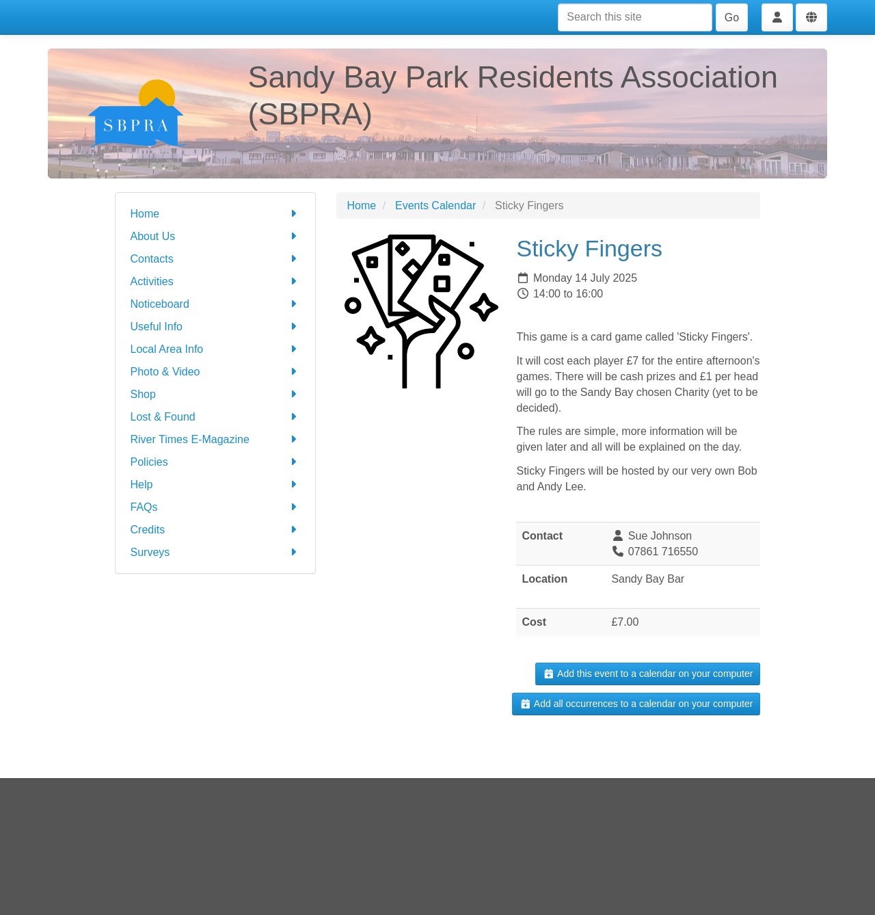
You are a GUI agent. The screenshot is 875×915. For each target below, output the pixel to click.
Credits (216, 530)
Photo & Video (216, 372)
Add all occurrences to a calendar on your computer (636, 703)
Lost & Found (216, 417)
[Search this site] (635, 17)
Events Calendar (435, 205)
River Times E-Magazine (216, 439)
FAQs (216, 507)
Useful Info (216, 326)
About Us (216, 236)
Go (732, 17)
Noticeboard (216, 304)
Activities (216, 281)
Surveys (216, 552)
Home (216, 214)
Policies (216, 462)
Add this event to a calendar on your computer (648, 673)
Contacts (216, 259)
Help (216, 484)
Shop (216, 394)
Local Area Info (216, 349)
